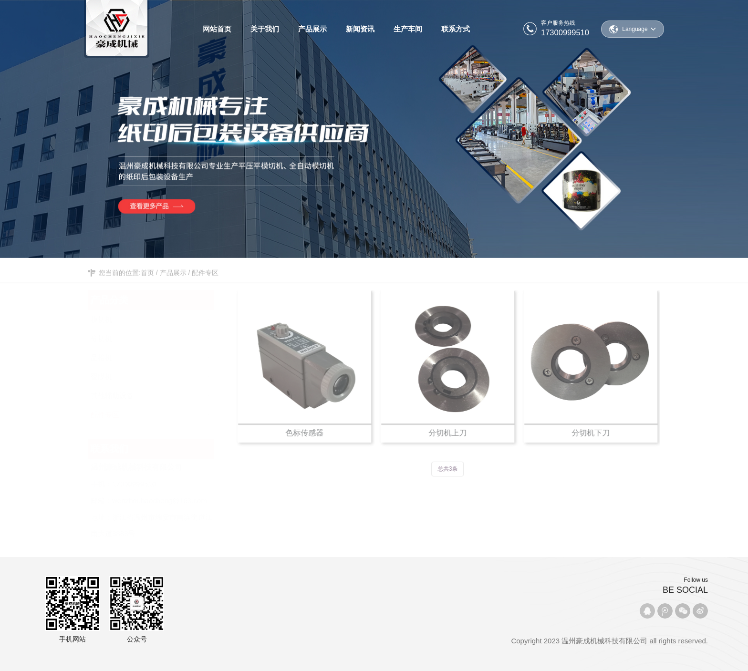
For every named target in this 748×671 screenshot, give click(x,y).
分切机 (156, 336)
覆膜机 (156, 374)
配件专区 (205, 279)
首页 (147, 279)
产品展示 (173, 279)
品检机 (156, 355)
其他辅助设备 (156, 393)
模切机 (156, 316)
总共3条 (450, 468)
